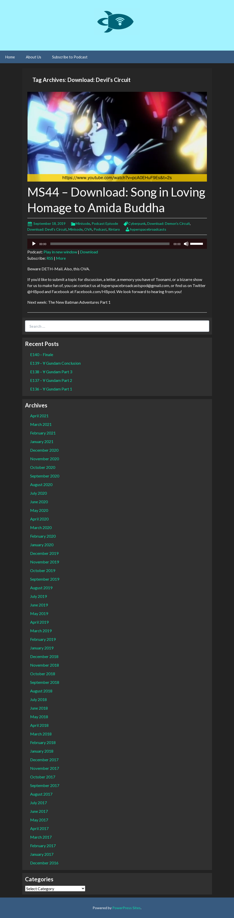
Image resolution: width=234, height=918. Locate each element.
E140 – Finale (41, 354)
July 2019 (38, 596)
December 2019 (44, 553)
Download (89, 251)
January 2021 (41, 441)
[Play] (33, 243)
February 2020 (43, 536)
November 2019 (44, 561)
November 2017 (44, 768)
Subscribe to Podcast (70, 57)
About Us (33, 57)
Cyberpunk (137, 223)
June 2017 (39, 811)
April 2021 (39, 415)
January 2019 (41, 647)
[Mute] (186, 243)
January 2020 (41, 544)
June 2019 (39, 604)
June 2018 (39, 708)
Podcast (100, 229)
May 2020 (39, 510)
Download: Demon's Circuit (168, 223)
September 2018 (44, 682)
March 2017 (41, 837)
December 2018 (44, 656)
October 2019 (42, 570)
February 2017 (43, 845)
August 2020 (41, 484)
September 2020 (44, 475)
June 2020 (39, 501)
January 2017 (41, 854)
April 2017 (39, 828)
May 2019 (39, 613)
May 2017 (39, 819)
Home (10, 57)
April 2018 (39, 725)
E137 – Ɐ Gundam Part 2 (51, 380)
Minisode (83, 223)
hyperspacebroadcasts (148, 229)
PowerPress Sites (126, 908)
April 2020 (39, 518)
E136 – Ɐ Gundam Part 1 (51, 388)
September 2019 (44, 579)
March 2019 (41, 630)
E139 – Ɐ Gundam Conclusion (55, 363)
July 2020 (38, 493)
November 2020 (44, 458)
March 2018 (41, 733)
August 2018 (41, 690)
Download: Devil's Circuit (47, 229)
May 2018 (39, 716)
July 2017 (38, 802)
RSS (50, 258)
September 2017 (44, 785)
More (61, 258)
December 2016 (44, 862)
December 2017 (44, 759)
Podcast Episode (105, 223)
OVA (88, 229)
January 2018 (41, 751)
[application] (117, 244)
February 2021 (43, 432)
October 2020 (42, 467)
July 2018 (38, 699)
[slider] (109, 244)
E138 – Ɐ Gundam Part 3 (51, 371)
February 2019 (43, 639)
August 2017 (41, 794)
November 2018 (44, 665)
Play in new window (60, 251)
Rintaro (114, 229)
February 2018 (43, 742)
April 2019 (39, 622)
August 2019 (41, 587)
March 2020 (41, 527)
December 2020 (44, 450)
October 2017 (42, 776)
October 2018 (42, 673)
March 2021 (41, 424)
